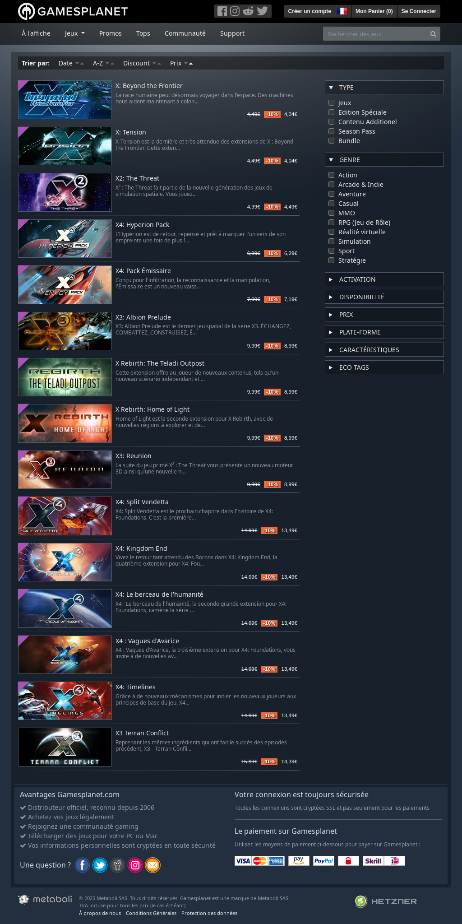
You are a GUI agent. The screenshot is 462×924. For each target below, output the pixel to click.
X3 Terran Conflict (142, 733)
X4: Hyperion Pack (142, 225)
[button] (341, 9)
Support (232, 33)
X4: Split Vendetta (142, 502)
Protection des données (209, 913)
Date (71, 63)
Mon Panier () (374, 11)
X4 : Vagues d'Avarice (147, 641)
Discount (142, 63)
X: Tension (131, 132)
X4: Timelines (136, 687)
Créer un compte (309, 11)
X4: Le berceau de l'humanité (159, 595)
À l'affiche (36, 33)
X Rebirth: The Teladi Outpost (160, 363)
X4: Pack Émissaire (143, 271)
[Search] (433, 34)
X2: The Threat (137, 178)
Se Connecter (419, 11)
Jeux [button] (72, 33)
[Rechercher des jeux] (375, 34)
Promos (110, 33)
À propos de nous (100, 913)
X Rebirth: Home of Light (152, 409)
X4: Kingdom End (141, 549)
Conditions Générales (151, 913)
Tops (143, 33)
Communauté (185, 33)
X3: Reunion (134, 456)
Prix (181, 63)
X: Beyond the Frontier (149, 86)
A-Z (103, 63)
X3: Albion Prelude (143, 317)
